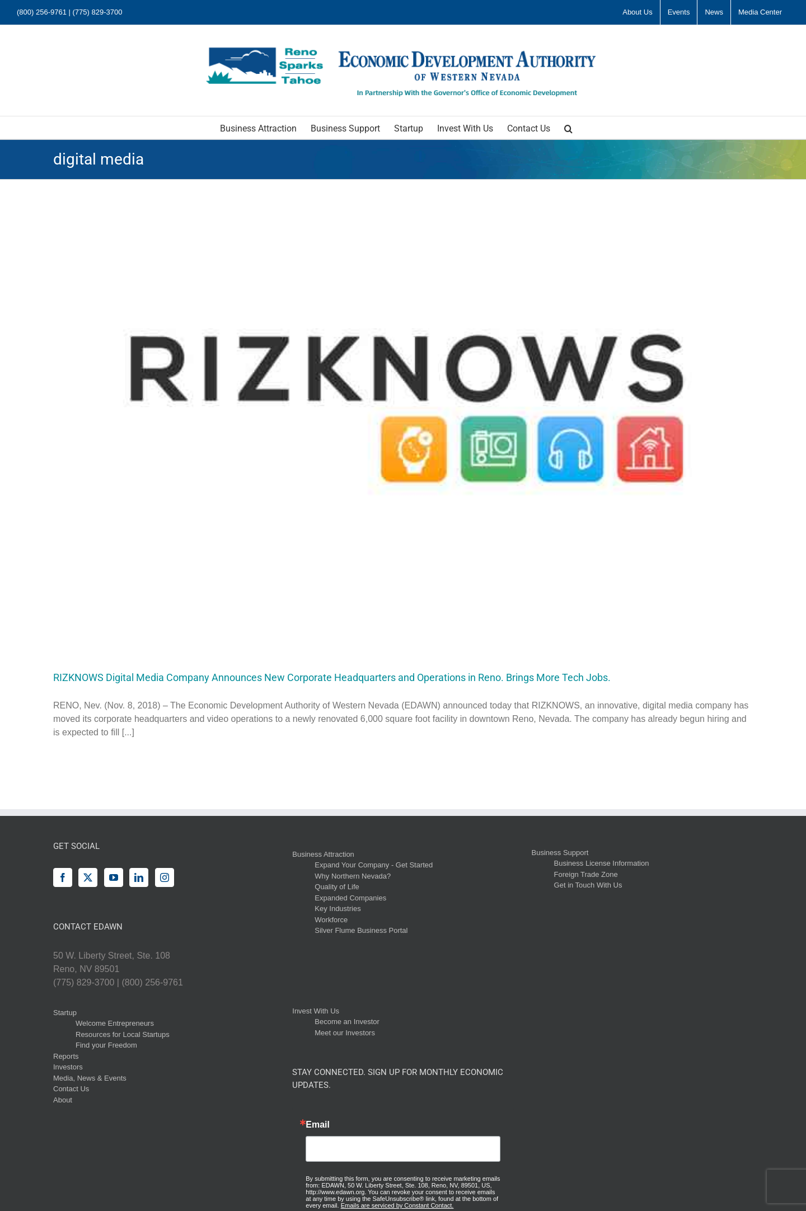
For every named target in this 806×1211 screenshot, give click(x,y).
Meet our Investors (345, 1033)
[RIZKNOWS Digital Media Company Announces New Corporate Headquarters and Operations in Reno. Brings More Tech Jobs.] (403, 416)
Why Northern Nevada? (353, 876)
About (62, 1100)
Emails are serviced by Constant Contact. (397, 1205)
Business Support (560, 852)
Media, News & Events (89, 1078)
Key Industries (337, 908)
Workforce (331, 920)
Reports (66, 1056)
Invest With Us (315, 1011)
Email (318, 1124)
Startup (65, 1012)
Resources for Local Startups (123, 1034)
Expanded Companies (350, 898)
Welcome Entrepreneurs (115, 1023)
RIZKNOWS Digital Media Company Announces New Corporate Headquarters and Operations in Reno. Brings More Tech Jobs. (332, 677)
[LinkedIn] (138, 877)
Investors (68, 1067)
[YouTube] (113, 877)
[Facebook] (62, 877)
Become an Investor (347, 1021)
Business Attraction (323, 854)
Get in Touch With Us (588, 885)
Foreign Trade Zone (586, 874)
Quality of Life (337, 887)
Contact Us (71, 1089)
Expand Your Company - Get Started (374, 865)
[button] (568, 127)
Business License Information (601, 863)
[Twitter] (87, 877)
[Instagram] (164, 877)
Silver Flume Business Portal (361, 930)
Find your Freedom (106, 1045)
